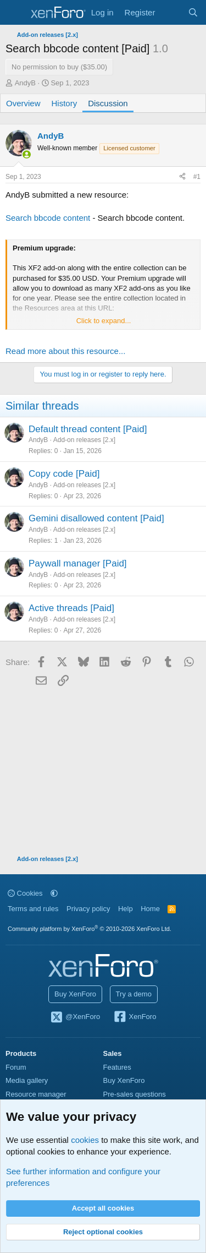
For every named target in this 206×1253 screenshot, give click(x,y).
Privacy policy (88, 909)
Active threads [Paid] (71, 608)
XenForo (135, 1017)
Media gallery (26, 1080)
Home (150, 909)
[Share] (182, 177)
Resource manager (35, 1094)
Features (117, 1067)
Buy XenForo (75, 994)
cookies (85, 1140)
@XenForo (75, 1017)
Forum (15, 1067)
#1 (197, 177)
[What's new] (171, 12)
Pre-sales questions (134, 1094)
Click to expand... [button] (103, 321)
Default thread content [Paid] (88, 429)
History (64, 103)
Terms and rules (33, 909)
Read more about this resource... (65, 351)
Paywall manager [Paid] (78, 563)
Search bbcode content (47, 217)
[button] (54, 893)
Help (125, 909)
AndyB (25, 83)
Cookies (25, 893)
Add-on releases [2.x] (84, 440)
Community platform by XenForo (89, 928)
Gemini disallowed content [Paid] (96, 518)
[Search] (193, 12)
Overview (23, 103)
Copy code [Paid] (64, 473)
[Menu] (15, 13)
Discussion (108, 103)
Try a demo (134, 994)
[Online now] (26, 154)
